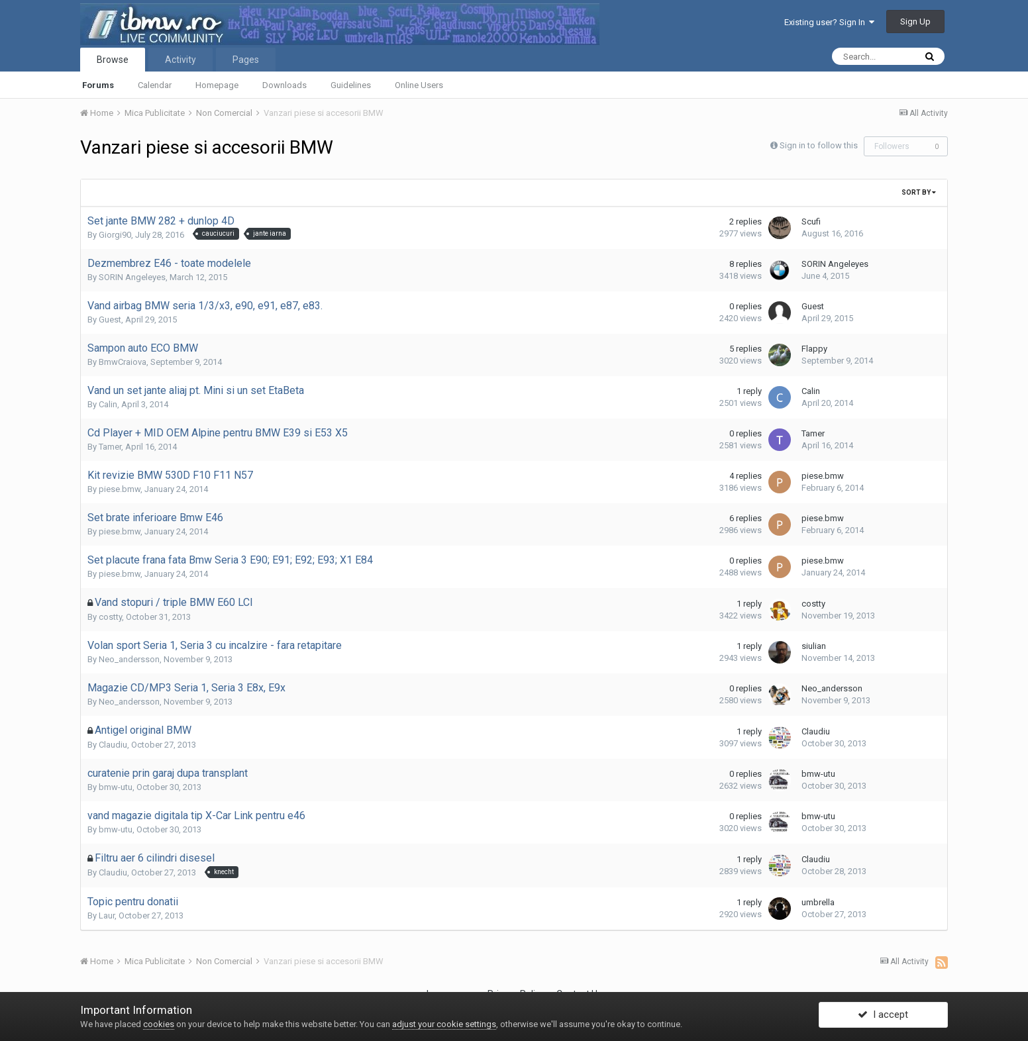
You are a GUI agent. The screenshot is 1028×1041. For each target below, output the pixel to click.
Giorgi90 (115, 235)
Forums (98, 85)
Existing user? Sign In (829, 22)
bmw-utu (115, 787)
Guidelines (351, 85)
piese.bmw (119, 489)
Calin (108, 404)
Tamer (110, 447)
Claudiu (113, 745)
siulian (813, 646)
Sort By (918, 192)
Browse (112, 59)
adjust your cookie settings (444, 1024)
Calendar (155, 85)
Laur (107, 915)
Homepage (216, 85)
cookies (158, 1024)
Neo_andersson (129, 659)
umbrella (818, 902)
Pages (245, 59)
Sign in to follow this (819, 145)
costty (110, 617)
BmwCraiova (122, 362)
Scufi (811, 221)
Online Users (419, 85)
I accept (883, 1016)
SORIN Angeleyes (132, 277)
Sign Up (915, 21)
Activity (180, 59)
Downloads (284, 85)
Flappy (814, 349)
